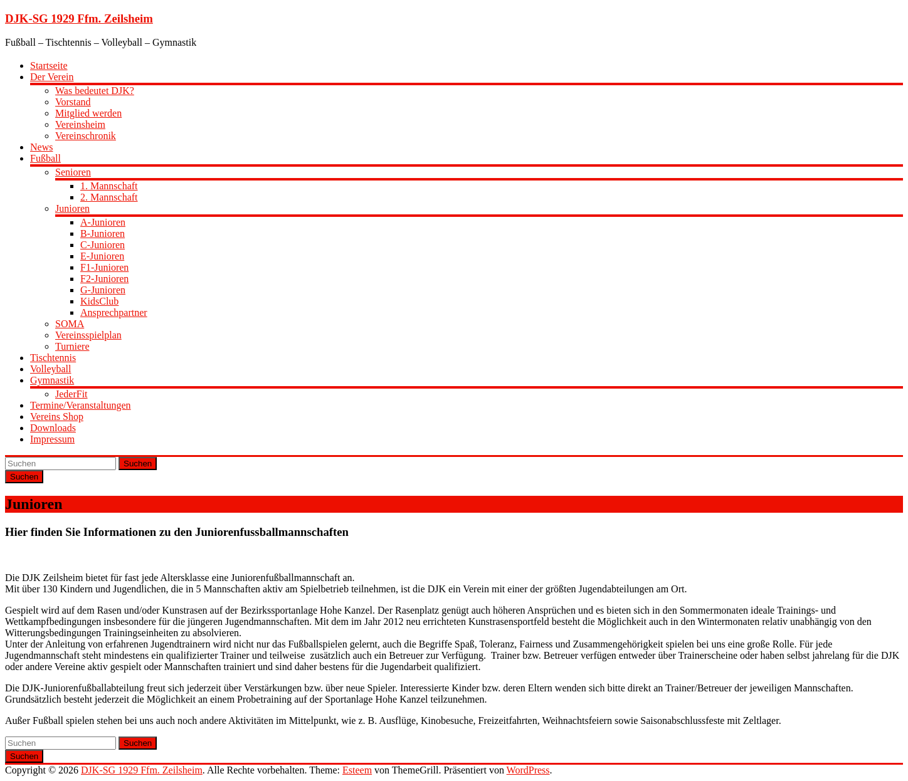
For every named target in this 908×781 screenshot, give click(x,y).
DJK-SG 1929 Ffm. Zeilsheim (79, 18)
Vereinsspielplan (88, 335)
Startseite (49, 65)
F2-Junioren (104, 278)
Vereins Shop (56, 416)
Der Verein (51, 76)
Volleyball (50, 369)
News (41, 147)
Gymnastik (52, 380)
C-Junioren (102, 244)
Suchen (138, 463)
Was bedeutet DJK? (94, 90)
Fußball (45, 158)
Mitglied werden (88, 113)
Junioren (72, 208)
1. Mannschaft (109, 186)
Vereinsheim (80, 124)
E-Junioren (102, 256)
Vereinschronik (85, 135)
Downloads (53, 427)
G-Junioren (102, 290)
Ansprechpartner (113, 312)
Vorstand (73, 102)
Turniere (72, 346)
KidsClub (99, 301)
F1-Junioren (104, 267)
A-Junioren (102, 222)
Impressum (52, 439)
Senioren (73, 172)
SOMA (69, 323)
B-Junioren (102, 233)
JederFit (71, 394)
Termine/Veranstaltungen (80, 405)
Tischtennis (53, 357)
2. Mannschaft (109, 197)
